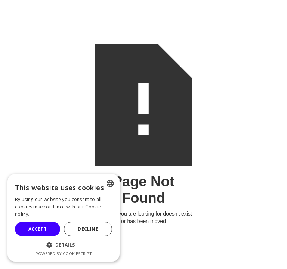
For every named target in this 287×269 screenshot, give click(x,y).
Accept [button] (37, 229)
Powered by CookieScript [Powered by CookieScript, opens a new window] (64, 253)
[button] (63, 245)
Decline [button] (88, 229)
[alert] (63, 218)
